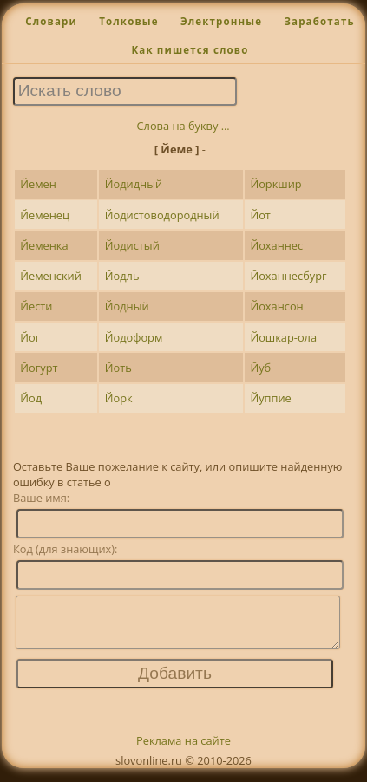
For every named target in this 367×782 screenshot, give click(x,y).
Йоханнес (276, 245)
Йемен (38, 184)
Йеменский (51, 275)
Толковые (129, 21)
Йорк (119, 398)
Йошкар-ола (283, 337)
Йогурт (38, 367)
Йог (30, 337)
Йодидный (133, 184)
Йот (260, 215)
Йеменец (44, 215)
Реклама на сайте (183, 751)
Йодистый (132, 245)
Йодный (127, 306)
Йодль (122, 275)
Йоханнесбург (288, 275)
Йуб (260, 367)
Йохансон (276, 306)
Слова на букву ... (183, 126)
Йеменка (44, 245)
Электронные (221, 21)
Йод (31, 398)
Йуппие (270, 398)
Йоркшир (275, 184)
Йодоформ (134, 337)
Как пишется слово (189, 49)
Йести (36, 306)
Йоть (118, 367)
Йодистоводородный (162, 215)
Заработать (319, 21)
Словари (51, 21)
